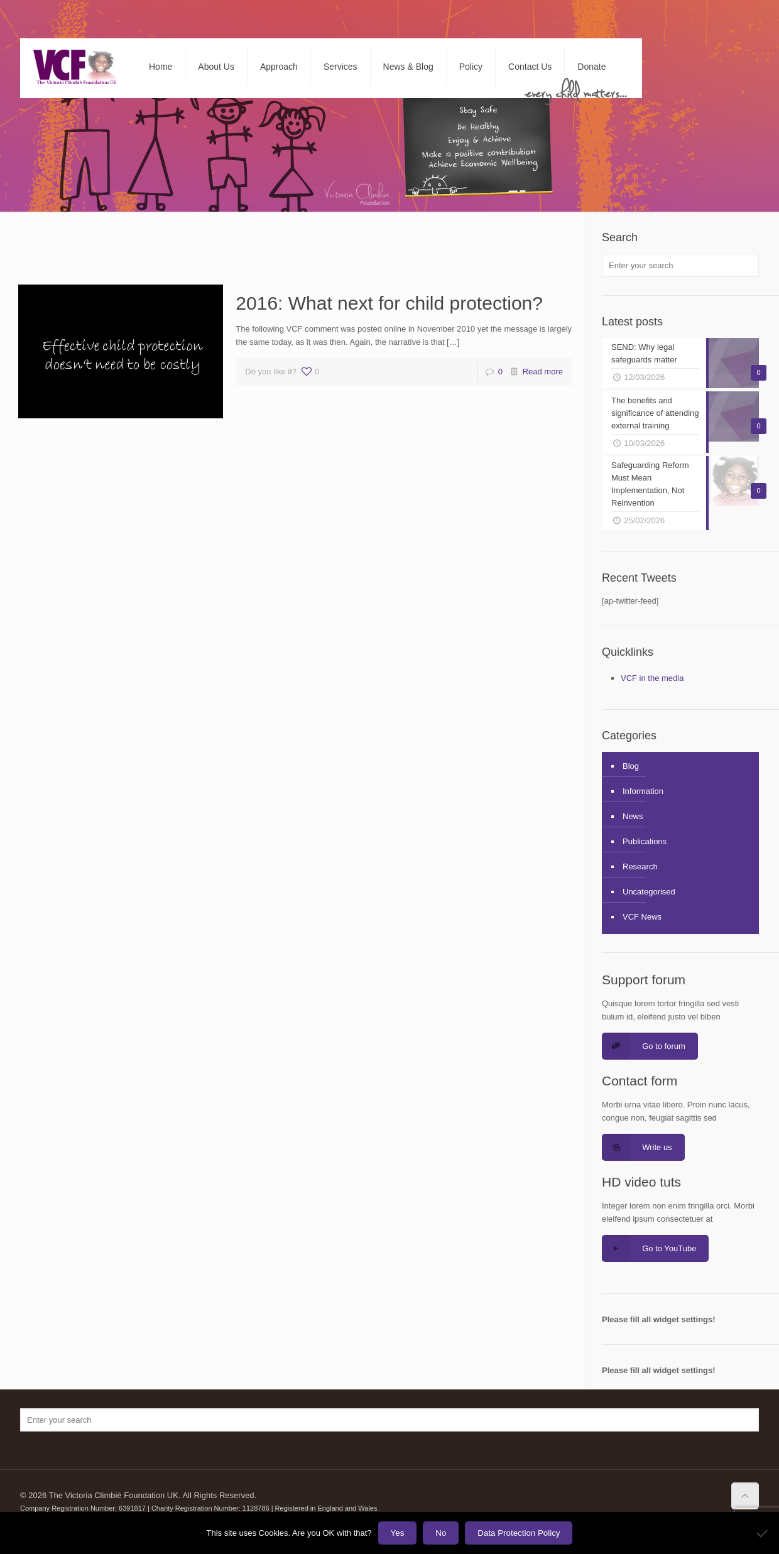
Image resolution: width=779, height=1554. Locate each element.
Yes (398, 1533)
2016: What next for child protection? (389, 303)
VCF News (642, 916)
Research (640, 866)
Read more (543, 371)
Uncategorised (649, 891)
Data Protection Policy (518, 1533)
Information (643, 791)
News (633, 816)
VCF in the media (652, 678)
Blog (631, 766)
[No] (763, 1533)
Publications (645, 841)
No (440, 1533)
